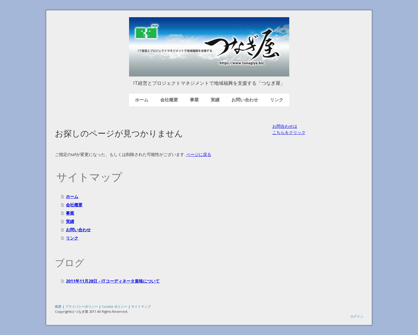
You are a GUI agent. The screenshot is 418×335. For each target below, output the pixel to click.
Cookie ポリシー (114, 306)
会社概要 (169, 99)
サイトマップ (141, 306)
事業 (194, 99)
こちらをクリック (289, 132)
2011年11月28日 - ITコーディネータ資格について (113, 281)
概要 (58, 306)
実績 (215, 99)
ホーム (141, 99)
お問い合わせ (244, 99)
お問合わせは (284, 126)
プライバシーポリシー (81, 306)
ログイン (356, 316)
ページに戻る (198, 154)
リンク (276, 99)
